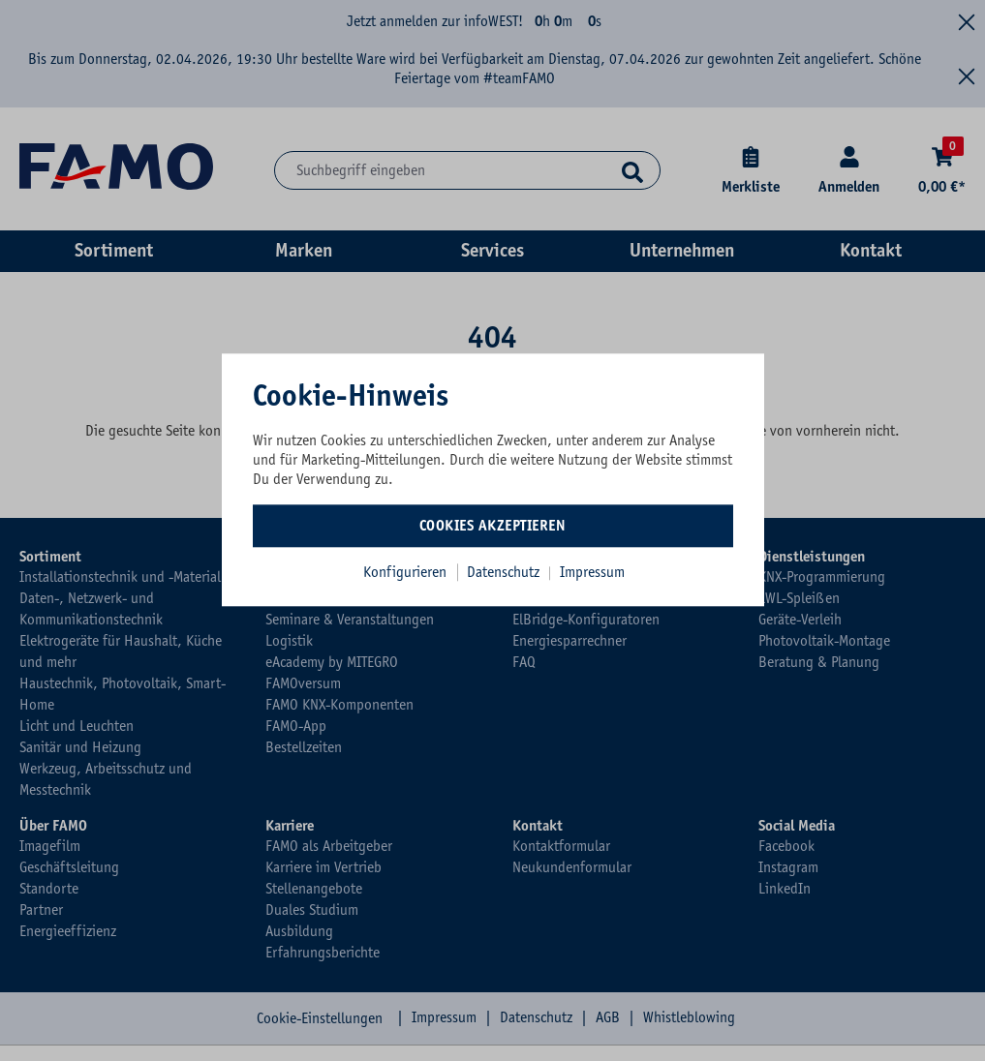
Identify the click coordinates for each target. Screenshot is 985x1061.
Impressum (592, 572)
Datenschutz (505, 572)
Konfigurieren (404, 572)
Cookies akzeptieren (493, 525)
